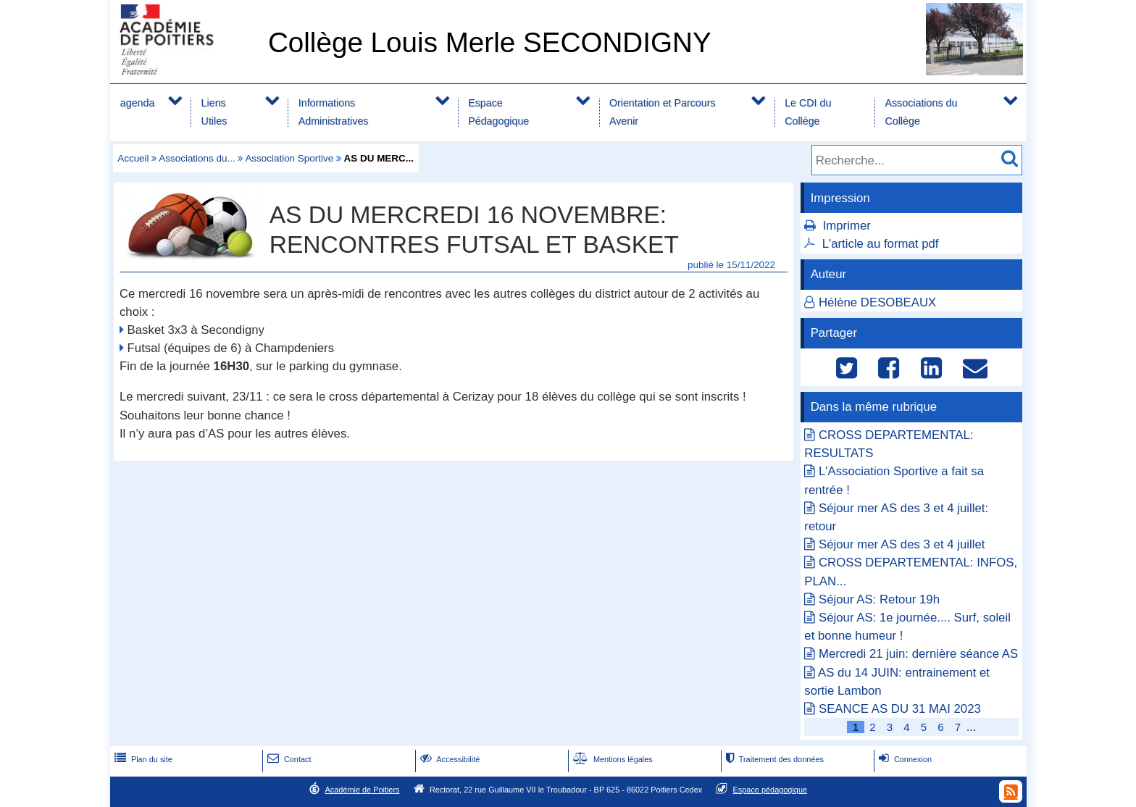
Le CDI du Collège (808, 112)
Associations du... (197, 158)
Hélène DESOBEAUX (877, 302)
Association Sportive (289, 158)
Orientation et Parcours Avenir (662, 112)
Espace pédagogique (770, 789)
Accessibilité (448, 759)
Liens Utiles (214, 112)
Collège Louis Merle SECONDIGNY (489, 42)
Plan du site (142, 759)
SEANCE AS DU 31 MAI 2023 (900, 709)
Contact (288, 759)
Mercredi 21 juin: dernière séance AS (918, 654)
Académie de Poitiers (362, 789)
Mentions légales (611, 759)
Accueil (133, 158)
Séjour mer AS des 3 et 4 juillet (902, 544)
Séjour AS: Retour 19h (879, 599)
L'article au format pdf (880, 244)
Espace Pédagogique (498, 112)
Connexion (904, 759)
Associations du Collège (921, 112)
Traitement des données (773, 759)
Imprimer (847, 226)
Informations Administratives (333, 112)
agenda (137, 103)
